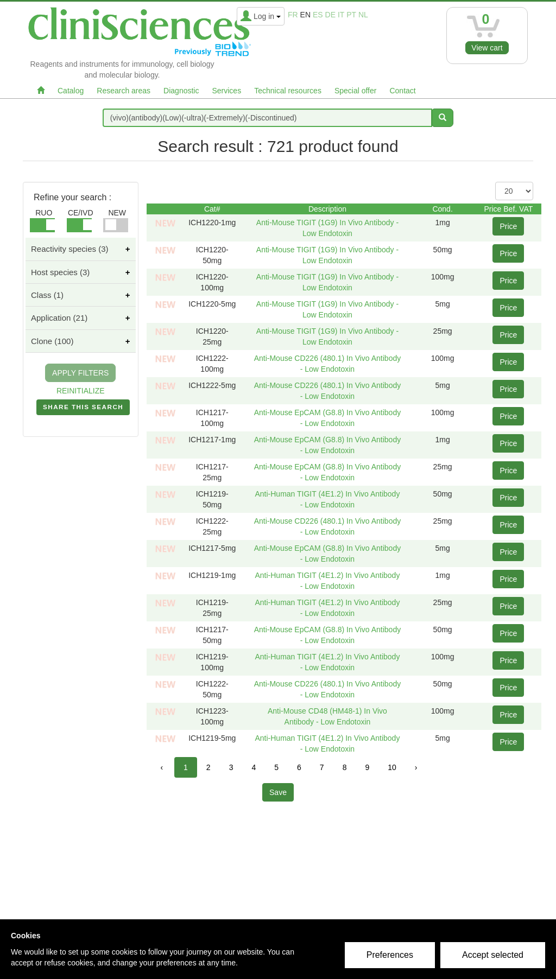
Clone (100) (52, 341)
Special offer (355, 90)
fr (293, 14)
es (318, 14)
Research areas (123, 90)
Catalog (71, 90)
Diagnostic (181, 90)
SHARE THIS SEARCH (83, 409)
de (330, 14)
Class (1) (47, 295)
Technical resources (287, 90)
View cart (486, 47)
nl (363, 14)
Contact (402, 90)
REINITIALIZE (80, 390)
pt (351, 14)
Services (226, 90)
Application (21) (59, 317)
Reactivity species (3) (70, 248)
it (341, 14)
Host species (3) (60, 272)
